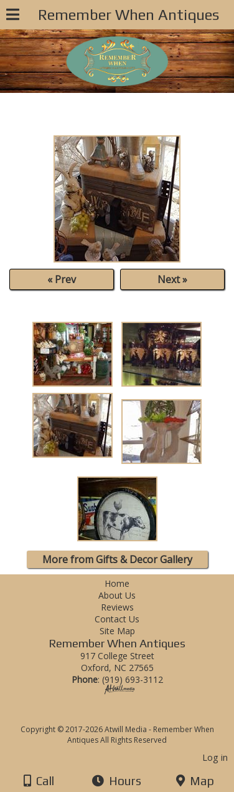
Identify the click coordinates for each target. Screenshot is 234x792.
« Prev (61, 279)
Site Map (117, 631)
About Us (117, 595)
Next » (172, 279)
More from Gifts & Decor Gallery (117, 559)
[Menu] (12, 16)
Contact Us (117, 619)
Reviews (117, 607)
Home (117, 583)
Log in (215, 757)
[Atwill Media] (128, 715)
